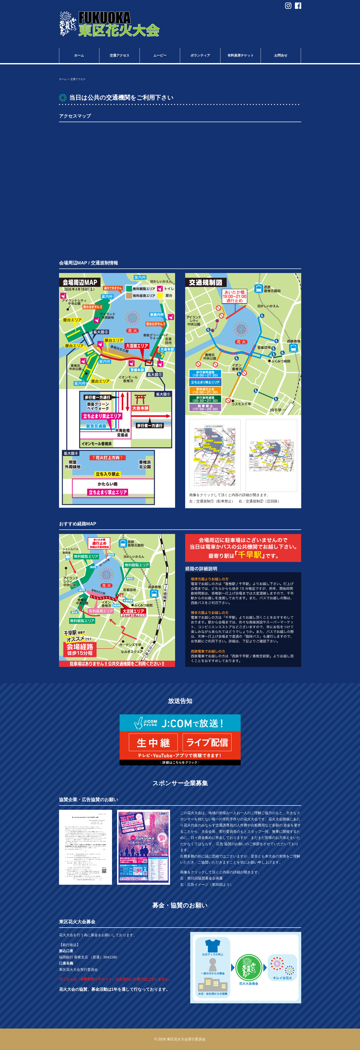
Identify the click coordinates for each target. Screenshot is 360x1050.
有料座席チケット (241, 55)
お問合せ (280, 55)
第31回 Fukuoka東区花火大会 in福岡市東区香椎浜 (109, 24)
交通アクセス (119, 55)
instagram (288, 6)
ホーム (79, 55)
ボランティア (200, 55)
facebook (298, 6)
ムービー (160, 55)
